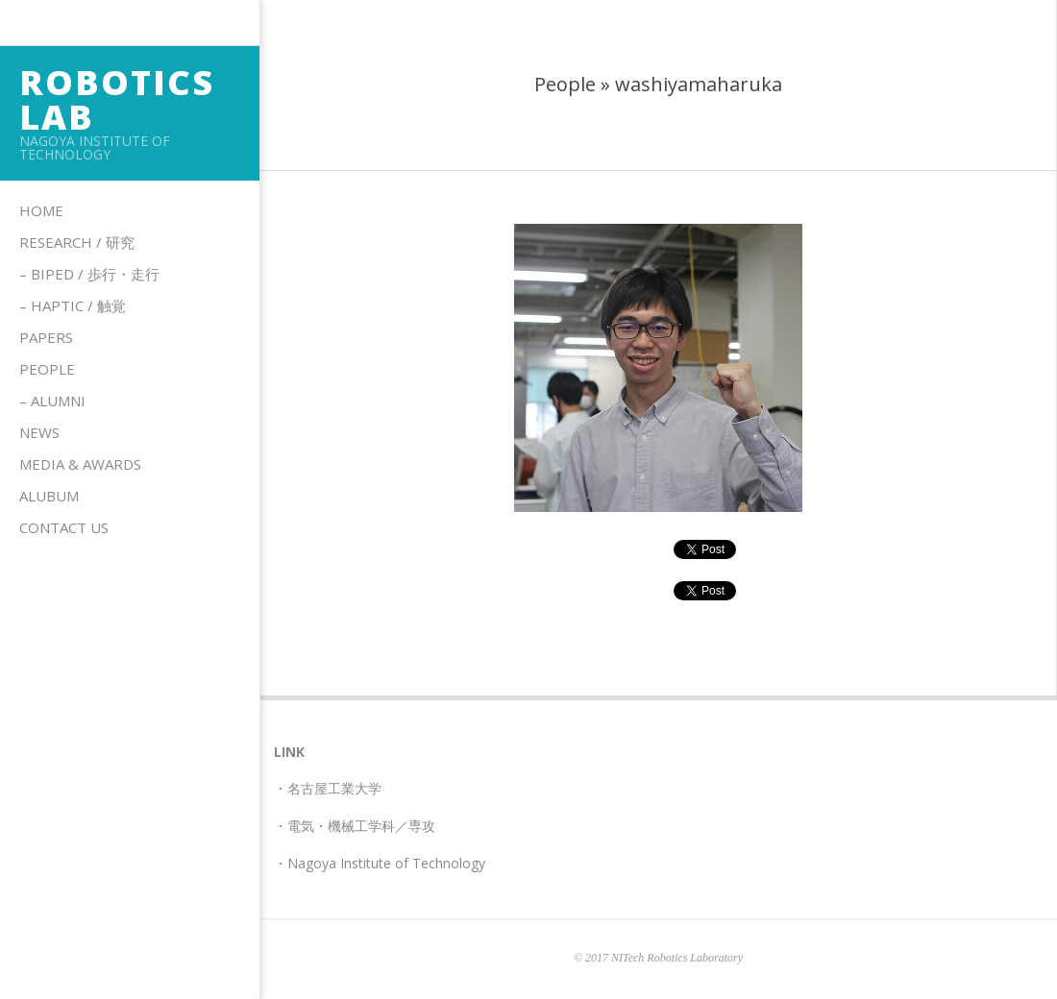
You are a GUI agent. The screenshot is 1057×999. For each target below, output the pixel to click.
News (39, 432)
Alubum (49, 495)
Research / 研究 (77, 242)
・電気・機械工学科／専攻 (354, 825)
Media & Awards (80, 464)
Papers (46, 337)
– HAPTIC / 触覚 (72, 305)
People (47, 368)
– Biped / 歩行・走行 (89, 273)
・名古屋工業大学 (327, 788)
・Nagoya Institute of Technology (379, 863)
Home (41, 210)
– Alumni (52, 400)
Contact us (64, 527)
